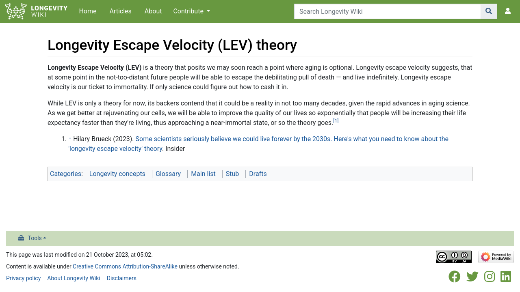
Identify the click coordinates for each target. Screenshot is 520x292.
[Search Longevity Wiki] (387, 11)
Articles (120, 11)
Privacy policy (23, 278)
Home (87, 11)
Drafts (257, 174)
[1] (335, 121)
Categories (65, 174)
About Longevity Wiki (73, 278)
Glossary (168, 174)
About (153, 11)
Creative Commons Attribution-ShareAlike (125, 266)
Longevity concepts (117, 174)
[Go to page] (489, 11)
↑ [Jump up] (70, 139)
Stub (232, 174)
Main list (203, 174)
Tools (35, 238)
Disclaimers (121, 278)
